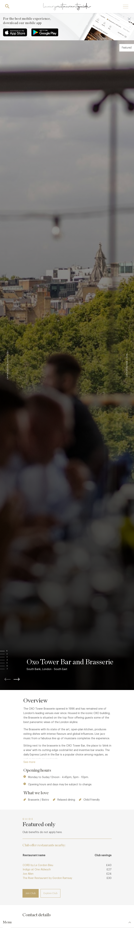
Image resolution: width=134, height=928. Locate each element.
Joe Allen (28, 874)
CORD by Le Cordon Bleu (38, 865)
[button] (10, 651)
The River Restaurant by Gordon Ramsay (47, 878)
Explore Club (50, 893)
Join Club (30, 893)
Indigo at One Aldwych (37, 869)
